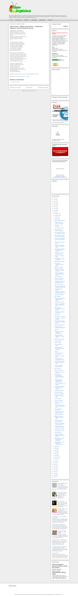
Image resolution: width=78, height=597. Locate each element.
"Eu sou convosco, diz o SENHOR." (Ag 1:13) (59, 427)
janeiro (56, 458)
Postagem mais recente (15, 87)
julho (56, 448)
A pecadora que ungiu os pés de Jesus (59, 312)
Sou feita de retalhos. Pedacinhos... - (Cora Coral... (59, 336)
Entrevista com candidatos (59, 220)
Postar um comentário (16, 81)
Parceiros (50, 19)
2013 (55, 464)
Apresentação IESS (58, 276)
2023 (55, 199)
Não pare (56, 329)
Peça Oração (34, 19)
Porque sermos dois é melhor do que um (58, 253)
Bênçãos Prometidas (58, 267)
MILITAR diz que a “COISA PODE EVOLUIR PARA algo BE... (59, 376)
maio (56, 451)
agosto (56, 446)
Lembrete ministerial (58, 392)
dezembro (57, 213)
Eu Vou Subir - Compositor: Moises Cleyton (58, 264)
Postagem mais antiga (43, 87)
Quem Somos (18, 19)
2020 (55, 205)
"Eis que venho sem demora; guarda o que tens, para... (59, 348)
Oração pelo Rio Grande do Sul (58, 524)
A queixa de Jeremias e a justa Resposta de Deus (59, 292)
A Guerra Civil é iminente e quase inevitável (59, 424)
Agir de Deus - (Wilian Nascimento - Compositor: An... (58, 332)
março (56, 455)
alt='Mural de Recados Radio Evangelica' (60, 82)
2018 (55, 208)
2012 (55, 466)
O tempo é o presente (62, 492)
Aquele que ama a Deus (59, 339)
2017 (55, 210)
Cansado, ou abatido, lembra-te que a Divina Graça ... (59, 435)
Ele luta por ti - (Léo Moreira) (58, 226)
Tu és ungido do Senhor (59, 430)
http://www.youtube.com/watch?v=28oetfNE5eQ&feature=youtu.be (26, 73)
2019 (55, 206)
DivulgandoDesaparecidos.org (60, 177)
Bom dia (56, 351)
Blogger (61, 594)
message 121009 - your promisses (59, 539)
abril (56, 453)
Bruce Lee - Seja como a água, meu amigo (59, 279)
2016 (55, 212)
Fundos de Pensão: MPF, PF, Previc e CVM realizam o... (59, 387)
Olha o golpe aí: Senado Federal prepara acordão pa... (59, 439)
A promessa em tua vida (59, 302)
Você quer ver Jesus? (58, 370)
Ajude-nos (26, 19)
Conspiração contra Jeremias (58, 289)
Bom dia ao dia (57, 368)
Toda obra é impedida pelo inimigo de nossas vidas (59, 287)
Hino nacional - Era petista (59, 316)
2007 (55, 475)
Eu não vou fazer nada (59, 227)
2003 (55, 476)
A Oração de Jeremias (58, 294)
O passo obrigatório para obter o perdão (63, 484)
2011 (55, 468)
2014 (55, 462)
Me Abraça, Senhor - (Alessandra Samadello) (59, 327)
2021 (55, 203)
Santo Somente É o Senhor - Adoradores (59, 230)
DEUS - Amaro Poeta (58, 284)
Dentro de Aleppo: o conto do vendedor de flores (59, 233)
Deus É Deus (57, 314)
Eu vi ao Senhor (57, 398)
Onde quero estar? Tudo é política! (59, 546)
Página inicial (29, 87)
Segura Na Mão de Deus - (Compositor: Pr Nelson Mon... (59, 322)
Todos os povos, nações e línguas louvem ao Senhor (59, 299)
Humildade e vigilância (58, 390)
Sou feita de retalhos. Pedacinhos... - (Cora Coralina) (62, 532)
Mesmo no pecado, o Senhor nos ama (58, 421)
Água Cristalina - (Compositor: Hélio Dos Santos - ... (59, 309)
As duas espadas (57, 340)
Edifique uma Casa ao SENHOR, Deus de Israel (58, 417)
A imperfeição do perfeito (59, 428)
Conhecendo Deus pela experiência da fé (59, 412)
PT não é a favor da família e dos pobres (59, 223)
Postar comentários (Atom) (31, 90)
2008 (55, 473)
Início (11, 19)
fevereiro (56, 457)
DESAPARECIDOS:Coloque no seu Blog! (60, 176)
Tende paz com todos (58, 414)
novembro (57, 215)
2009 (55, 471)
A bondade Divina (58, 432)
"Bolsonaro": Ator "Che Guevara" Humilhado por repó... (59, 270)
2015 (55, 461)
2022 (55, 201)
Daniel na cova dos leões (59, 261)
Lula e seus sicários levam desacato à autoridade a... (59, 239)
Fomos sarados (57, 296)
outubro (56, 217)
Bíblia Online (42, 19)
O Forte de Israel (61, 501)
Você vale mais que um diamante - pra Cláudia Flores (59, 246)
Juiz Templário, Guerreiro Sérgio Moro (59, 259)
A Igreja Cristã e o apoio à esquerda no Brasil (59, 282)
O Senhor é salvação (58, 400)
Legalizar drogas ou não (62, 508)
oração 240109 (55, 553)
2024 (55, 198)
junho (56, 450)
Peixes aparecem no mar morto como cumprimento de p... (59, 443)
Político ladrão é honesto (59, 324)
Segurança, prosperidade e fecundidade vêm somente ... (59, 250)
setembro (57, 218)
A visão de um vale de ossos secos (58, 354)
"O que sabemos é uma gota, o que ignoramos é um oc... (59, 406)
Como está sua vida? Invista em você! (58, 366)
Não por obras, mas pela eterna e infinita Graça (59, 236)
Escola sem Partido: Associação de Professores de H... (58, 381)
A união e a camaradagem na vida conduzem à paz (59, 305)
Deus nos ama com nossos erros (58, 409)
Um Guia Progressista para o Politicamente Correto (59, 274)
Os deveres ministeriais (59, 394)
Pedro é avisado (57, 342)
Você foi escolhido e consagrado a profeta (59, 359)
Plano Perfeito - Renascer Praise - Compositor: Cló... (59, 362)
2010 (55, 469)
